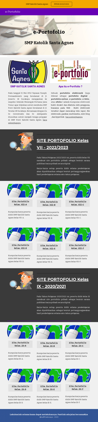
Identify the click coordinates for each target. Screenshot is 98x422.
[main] (49, 30)
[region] (49, 4)
